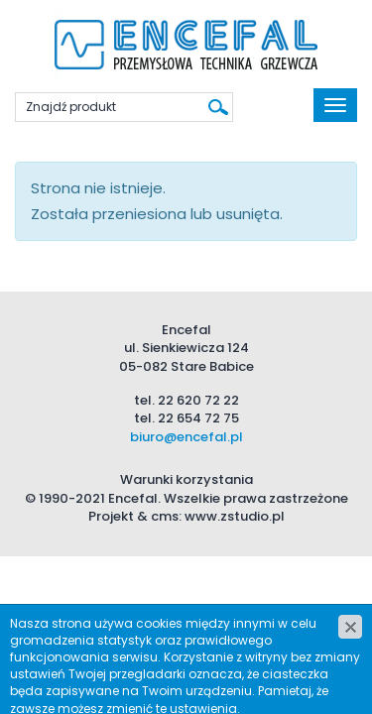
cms (165, 516)
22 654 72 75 (198, 418)
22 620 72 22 (198, 400)
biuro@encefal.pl (186, 436)
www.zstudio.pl (235, 516)
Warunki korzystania (186, 479)
